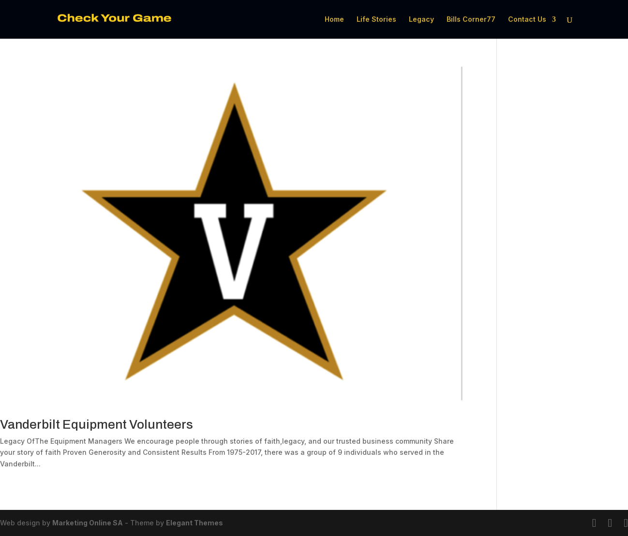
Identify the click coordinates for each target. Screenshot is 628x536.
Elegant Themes (194, 523)
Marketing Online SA (87, 523)
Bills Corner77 (471, 19)
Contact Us (527, 19)
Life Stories (376, 19)
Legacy (421, 19)
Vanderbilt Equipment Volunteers (96, 424)
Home (334, 19)
